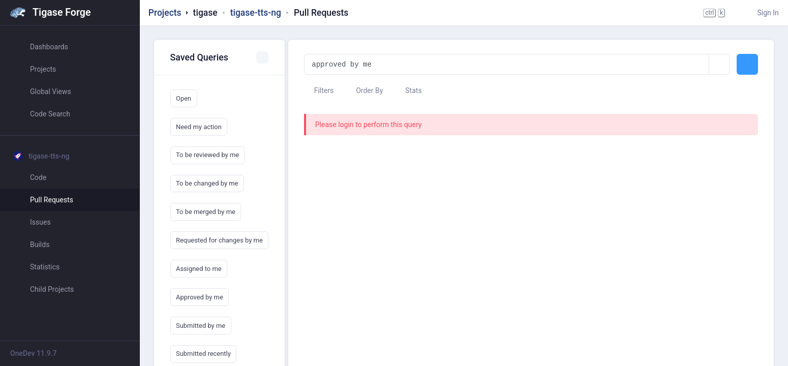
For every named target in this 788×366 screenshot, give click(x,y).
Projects (164, 13)
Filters (319, 90)
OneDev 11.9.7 (33, 353)
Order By (364, 90)
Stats (409, 90)
